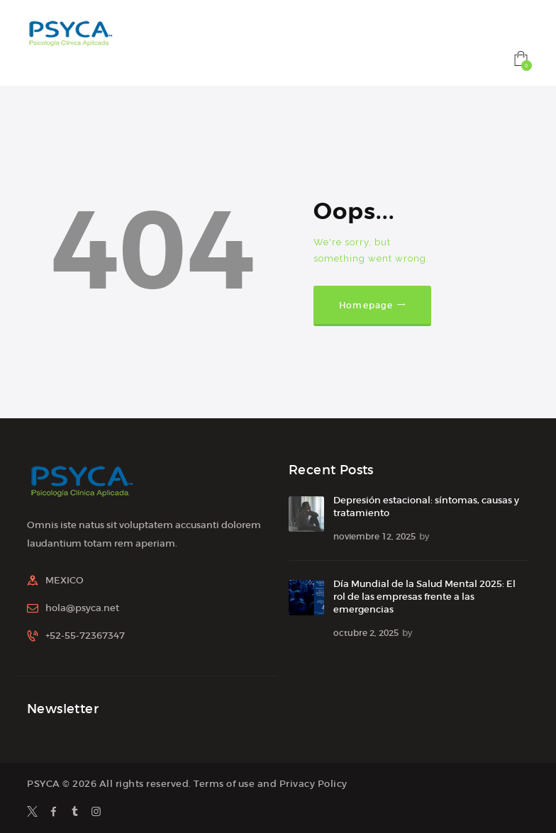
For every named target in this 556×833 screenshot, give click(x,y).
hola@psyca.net (82, 608)
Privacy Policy (313, 784)
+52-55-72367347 (85, 636)
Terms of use (224, 784)
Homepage (366, 305)
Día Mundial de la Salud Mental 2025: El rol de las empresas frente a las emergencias (424, 596)
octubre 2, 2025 (366, 632)
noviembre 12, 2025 (374, 536)
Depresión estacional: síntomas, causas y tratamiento (426, 506)
